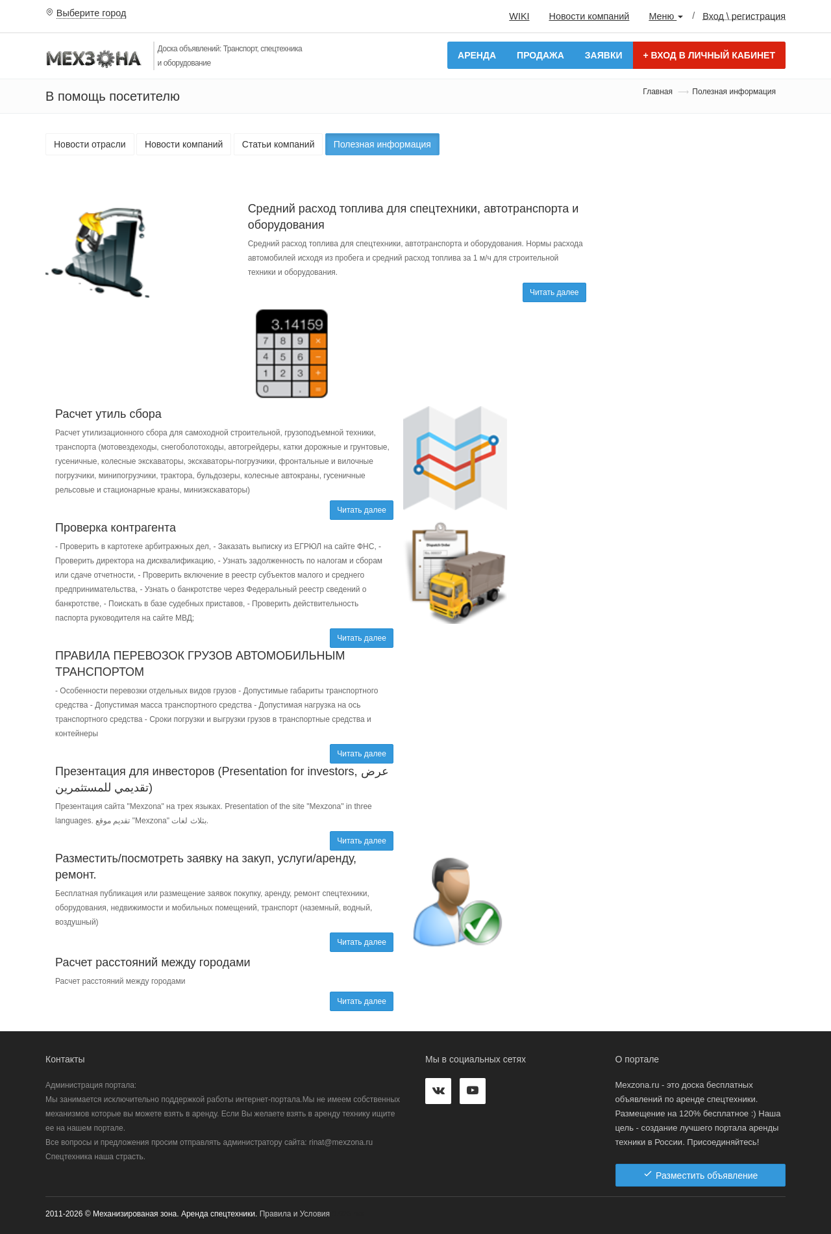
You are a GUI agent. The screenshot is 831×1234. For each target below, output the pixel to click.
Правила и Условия (295, 1213)
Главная (658, 91)
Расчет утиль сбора (108, 413)
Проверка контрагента (115, 527)
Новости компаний (589, 16)
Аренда (477, 55)
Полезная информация (382, 144)
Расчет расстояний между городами (153, 962)
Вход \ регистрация (744, 15)
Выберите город (91, 13)
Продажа (540, 55)
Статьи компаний (278, 144)
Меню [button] (666, 16)
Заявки (604, 55)
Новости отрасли (90, 144)
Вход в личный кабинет (709, 55)
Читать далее (554, 292)
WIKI (519, 16)
